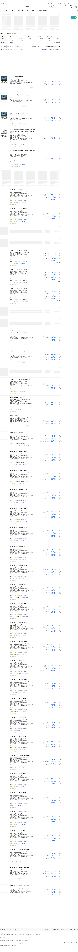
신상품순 (15, 49)
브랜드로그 (16, 105)
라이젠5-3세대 (17, 419)
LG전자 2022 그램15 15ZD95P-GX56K (18, 432)
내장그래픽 (14, 81)
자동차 (48, 3)
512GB (23, 82)
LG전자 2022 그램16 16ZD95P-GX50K (18, 288)
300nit (24, 79)
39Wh (19, 139)
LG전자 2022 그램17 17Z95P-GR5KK (18, 331)
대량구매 (24, 123)
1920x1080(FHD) (17, 79)
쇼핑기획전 (63, 3)
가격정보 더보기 (56, 81)
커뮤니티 (67, 3)
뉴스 (28, 10)
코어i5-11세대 (16, 80)
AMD (13, 419)
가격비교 (10, 46)
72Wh (17, 477)
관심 (20, 123)
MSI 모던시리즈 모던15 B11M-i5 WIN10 (18, 94)
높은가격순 (11, 49)
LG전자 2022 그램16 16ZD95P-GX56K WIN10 (20, 350)
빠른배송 (11, 42)
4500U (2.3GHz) (23, 419)
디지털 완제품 (39, 36)
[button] (66, 6)
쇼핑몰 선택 (33, 46)
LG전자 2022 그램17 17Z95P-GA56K (18, 660)
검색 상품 (18, 46)
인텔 (12, 80)
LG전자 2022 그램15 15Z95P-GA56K (18, 189)
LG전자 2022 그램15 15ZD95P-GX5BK (18, 527)
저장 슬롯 (26, 138)
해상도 (13, 79)
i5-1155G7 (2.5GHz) (23, 80)
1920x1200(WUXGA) (19, 253)
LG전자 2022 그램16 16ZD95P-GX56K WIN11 (20, 379)
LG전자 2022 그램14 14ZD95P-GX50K (18, 250)
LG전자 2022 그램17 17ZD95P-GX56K (18, 584)
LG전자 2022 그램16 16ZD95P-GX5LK (18, 603)
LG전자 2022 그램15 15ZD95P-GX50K (18, 546)
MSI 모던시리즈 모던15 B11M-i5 (16, 76)
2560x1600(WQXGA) (19, 211)
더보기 (76, 3)
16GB (14, 138)
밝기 (21, 79)
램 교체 (16, 82)
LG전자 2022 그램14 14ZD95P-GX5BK (18, 470)
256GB (24, 214)
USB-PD (11, 196)
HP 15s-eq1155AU (14, 415)
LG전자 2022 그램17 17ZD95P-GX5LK (18, 565)
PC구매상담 (59, 3)
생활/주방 (48, 36)
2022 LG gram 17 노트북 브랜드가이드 (21, 342)
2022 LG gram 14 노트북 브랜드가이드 (21, 261)
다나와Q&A (45, 10)
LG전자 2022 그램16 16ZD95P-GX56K (18, 269)
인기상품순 (2, 49)
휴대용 (26, 196)
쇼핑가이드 (23, 10)
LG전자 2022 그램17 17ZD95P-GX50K (18, 622)
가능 (19, 138)
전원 (26, 82)
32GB (14, 403)
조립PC (51, 3)
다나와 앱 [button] (2, 3)
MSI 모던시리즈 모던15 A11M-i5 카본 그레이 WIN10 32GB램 (22, 150)
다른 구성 (58, 262)
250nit (24, 135)
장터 (19, 10)
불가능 (19, 82)
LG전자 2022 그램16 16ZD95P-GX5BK (18, 451)
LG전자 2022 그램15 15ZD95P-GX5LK (18, 489)
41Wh (13, 404)
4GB (14, 421)
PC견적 (55, 3)
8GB (13, 82)
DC (22, 421)
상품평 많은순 (20, 49)
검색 (58, 42)
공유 (76, 10)
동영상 (40, 10)
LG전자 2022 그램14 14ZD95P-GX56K (18, 641)
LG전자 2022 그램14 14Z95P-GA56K (18, 698)
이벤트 (71, 3)
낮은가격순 (7, 49)
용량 (21, 82)
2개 (29, 138)
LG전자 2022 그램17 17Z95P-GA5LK (18, 508)
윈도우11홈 (25, 191)
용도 (16, 83)
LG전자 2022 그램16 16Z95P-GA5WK (18, 208)
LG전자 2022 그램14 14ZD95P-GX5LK (18, 679)
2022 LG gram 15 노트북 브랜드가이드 (21, 200)
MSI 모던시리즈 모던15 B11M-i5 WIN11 (18, 112)
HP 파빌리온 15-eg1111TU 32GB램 (17, 397)
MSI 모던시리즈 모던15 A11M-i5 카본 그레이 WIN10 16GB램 (22, 129)
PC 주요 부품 (10, 36)
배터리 (11, 83)
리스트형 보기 (54, 46)
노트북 (11, 95)
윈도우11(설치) (25, 113)
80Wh (17, 196)
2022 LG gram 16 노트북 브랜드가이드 (21, 219)
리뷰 (36, 10)
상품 (15, 10)
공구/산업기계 (29, 36)
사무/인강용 (19, 83)
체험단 (73, 3)
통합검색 (11, 10)
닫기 (10, 120)
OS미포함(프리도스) (25, 252)
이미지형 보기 (56, 46)
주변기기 (19, 36)
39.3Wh (13, 83)
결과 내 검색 (50, 46)
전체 (3, 46)
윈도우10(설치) (25, 95)
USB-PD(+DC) (29, 82)
